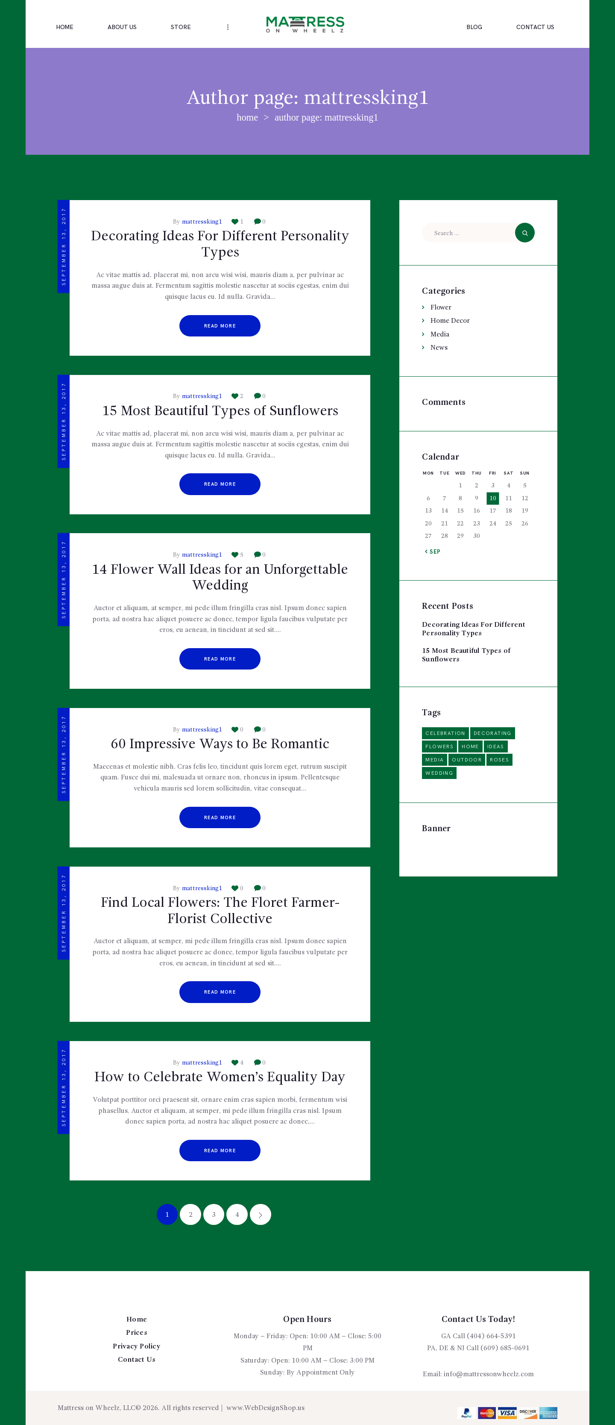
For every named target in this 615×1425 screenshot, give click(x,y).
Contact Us (137, 1360)
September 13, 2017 (64, 246)
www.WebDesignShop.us (265, 1408)
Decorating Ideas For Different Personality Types (220, 245)
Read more (220, 326)
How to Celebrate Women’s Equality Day (220, 1078)
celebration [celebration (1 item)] (445, 733)
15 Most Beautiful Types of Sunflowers (220, 412)
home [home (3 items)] (470, 746)
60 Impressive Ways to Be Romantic (220, 745)
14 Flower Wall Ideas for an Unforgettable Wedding (220, 578)
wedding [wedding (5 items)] (439, 773)
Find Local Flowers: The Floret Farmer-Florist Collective (220, 911)
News (439, 348)
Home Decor (450, 321)
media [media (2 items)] (434, 760)
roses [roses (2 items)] (499, 760)
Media (439, 334)
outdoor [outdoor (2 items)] (467, 760)
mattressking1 (202, 222)
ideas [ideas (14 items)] (495, 746)
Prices (136, 1333)
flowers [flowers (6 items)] (439, 746)
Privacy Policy (137, 1346)
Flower (440, 307)
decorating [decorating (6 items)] (493, 733)
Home (247, 117)
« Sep (433, 552)
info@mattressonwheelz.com (489, 1374)
